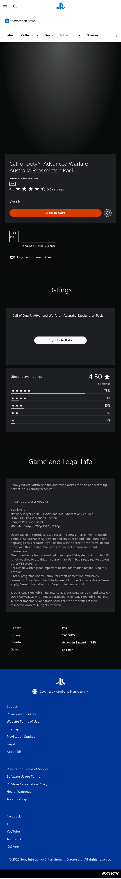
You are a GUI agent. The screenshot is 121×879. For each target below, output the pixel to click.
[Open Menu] (5, 7)
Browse (92, 35)
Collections (29, 35)
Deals (49, 35)
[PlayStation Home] (60, 6)
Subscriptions (69, 35)
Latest (10, 35)
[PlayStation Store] (21, 20)
